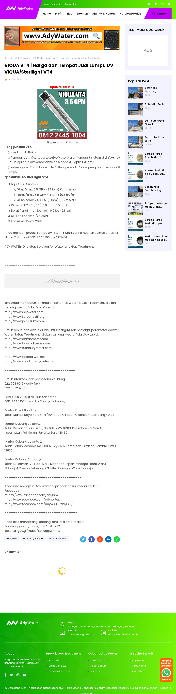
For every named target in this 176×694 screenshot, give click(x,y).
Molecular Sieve (58, 666)
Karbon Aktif (139, 666)
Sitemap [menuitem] (82, 14)
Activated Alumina (59, 671)
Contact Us (70, 4)
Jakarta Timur (98, 660)
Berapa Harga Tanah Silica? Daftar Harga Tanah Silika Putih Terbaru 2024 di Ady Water (155, 155)
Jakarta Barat (98, 666)
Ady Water (14, 79)
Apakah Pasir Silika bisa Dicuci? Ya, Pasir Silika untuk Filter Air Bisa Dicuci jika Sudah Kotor (156, 172)
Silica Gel (54, 660)
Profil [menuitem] (58, 14)
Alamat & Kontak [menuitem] (103, 14)
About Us (56, 4)
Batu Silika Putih (154, 104)
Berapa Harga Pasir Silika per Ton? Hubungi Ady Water (156, 221)
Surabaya (95, 671)
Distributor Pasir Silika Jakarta (154, 122)
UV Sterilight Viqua (33, 538)
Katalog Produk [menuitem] (130, 14)
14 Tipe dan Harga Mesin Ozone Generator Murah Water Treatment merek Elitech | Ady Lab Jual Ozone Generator (156, 205)
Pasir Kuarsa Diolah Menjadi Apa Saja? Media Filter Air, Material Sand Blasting (156, 238)
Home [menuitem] (47, 14)
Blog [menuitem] (69, 14)
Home (46, 4)
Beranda (8, 58)
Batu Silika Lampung (151, 89)
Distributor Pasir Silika (154, 139)
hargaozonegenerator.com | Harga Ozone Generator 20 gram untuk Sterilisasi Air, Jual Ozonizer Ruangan (93, 688)
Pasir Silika (138, 671)
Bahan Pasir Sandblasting (153, 188)
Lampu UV (11, 538)
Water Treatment (23, 58)
